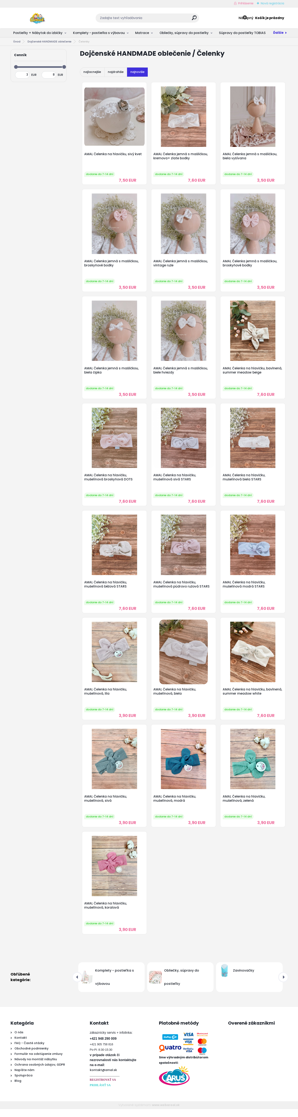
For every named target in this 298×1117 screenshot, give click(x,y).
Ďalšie (278, 32)
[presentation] (77, 985)
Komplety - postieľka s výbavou (99, 33)
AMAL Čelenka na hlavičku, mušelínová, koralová (106, 913)
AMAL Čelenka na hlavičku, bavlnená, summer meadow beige (251, 373)
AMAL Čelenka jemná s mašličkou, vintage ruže (181, 265)
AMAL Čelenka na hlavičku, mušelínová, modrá (175, 805)
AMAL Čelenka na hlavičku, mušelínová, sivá (106, 805)
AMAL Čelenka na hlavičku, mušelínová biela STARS (244, 481)
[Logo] (36, 18)
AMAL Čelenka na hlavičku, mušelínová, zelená (244, 805)
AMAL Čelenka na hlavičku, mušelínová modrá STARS (244, 589)
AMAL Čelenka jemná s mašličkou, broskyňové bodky (112, 265)
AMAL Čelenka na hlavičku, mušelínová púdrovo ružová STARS (182, 589)
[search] (194, 19)
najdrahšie (116, 72)
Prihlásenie (246, 3)
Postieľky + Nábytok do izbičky (37, 33)
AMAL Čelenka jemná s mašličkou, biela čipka (112, 373)
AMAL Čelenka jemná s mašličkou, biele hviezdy (181, 373)
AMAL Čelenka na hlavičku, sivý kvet (113, 154)
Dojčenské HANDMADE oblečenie (49, 42)
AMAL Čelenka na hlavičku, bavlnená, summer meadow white (251, 697)
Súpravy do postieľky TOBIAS (242, 33)
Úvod (16, 42)
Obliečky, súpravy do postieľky (184, 33)
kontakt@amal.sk (103, 1078)
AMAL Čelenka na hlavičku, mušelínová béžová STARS (106, 589)
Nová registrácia (272, 3)
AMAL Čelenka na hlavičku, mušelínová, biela (175, 697)
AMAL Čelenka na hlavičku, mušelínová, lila (106, 697)
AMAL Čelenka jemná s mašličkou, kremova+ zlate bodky (181, 156)
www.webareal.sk (166, 1113)
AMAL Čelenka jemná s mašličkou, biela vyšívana (250, 156)
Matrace (142, 33)
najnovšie (137, 72)
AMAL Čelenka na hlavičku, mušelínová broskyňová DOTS (109, 481)
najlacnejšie (92, 72)
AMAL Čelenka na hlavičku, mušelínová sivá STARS (175, 481)
